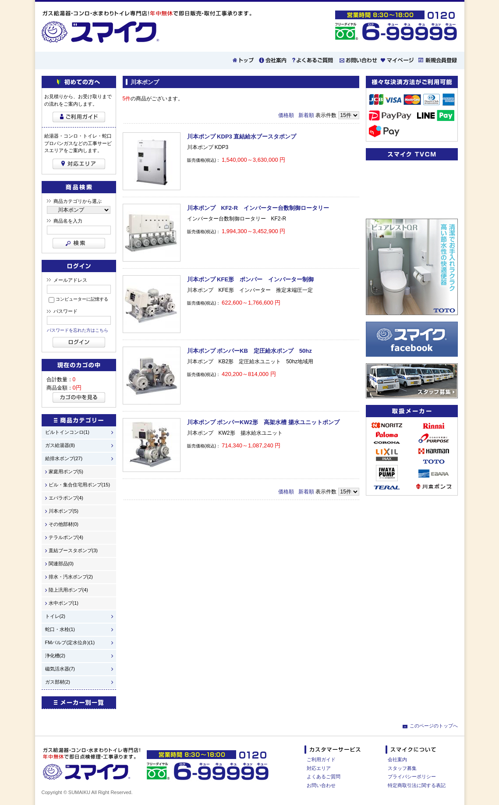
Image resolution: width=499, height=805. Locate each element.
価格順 (286, 115)
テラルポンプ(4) (66, 537)
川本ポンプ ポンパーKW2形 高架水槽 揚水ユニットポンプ (263, 422)
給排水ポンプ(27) (64, 458)
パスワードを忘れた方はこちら (77, 330)
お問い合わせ (321, 785)
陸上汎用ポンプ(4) (68, 590)
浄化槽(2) (55, 655)
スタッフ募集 (402, 768)
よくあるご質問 (323, 776)
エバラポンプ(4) (66, 498)
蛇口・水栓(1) (60, 629)
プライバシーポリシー (412, 776)
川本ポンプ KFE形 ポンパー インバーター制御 (250, 279)
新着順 (306, 115)
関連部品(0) (61, 563)
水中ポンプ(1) (63, 603)
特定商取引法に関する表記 (417, 785)
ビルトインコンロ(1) (67, 432)
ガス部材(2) (57, 682)
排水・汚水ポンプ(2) (71, 576)
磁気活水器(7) (60, 669)
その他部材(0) (63, 524)
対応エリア (319, 768)
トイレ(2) (55, 616)
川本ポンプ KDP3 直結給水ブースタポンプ (242, 136)
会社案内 (397, 759)
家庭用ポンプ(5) (66, 471)
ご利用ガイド (321, 759)
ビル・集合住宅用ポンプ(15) (79, 484)
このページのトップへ (434, 725)
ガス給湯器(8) (60, 445)
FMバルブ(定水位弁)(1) (70, 642)
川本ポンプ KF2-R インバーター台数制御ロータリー (258, 208)
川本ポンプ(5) (63, 511)
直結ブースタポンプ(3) (73, 550)
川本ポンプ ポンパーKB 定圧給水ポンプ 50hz (249, 351)
